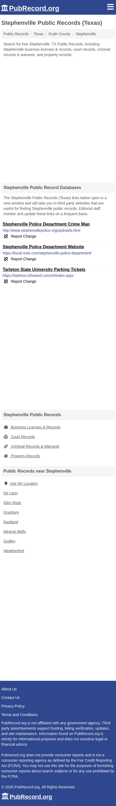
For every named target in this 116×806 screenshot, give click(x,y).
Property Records (21, 456)
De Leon (10, 493)
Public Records (16, 34)
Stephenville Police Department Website (43, 247)
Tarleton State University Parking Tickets (44, 269)
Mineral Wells (14, 531)
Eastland (10, 522)
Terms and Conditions (19, 715)
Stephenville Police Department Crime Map (46, 224)
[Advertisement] (58, 118)
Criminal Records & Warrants (31, 446)
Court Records (19, 437)
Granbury (11, 512)
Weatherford (13, 551)
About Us (9, 689)
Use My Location (20, 483)
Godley (9, 541)
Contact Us (10, 697)
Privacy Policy (13, 706)
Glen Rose (12, 503)
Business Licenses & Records (31, 427)
